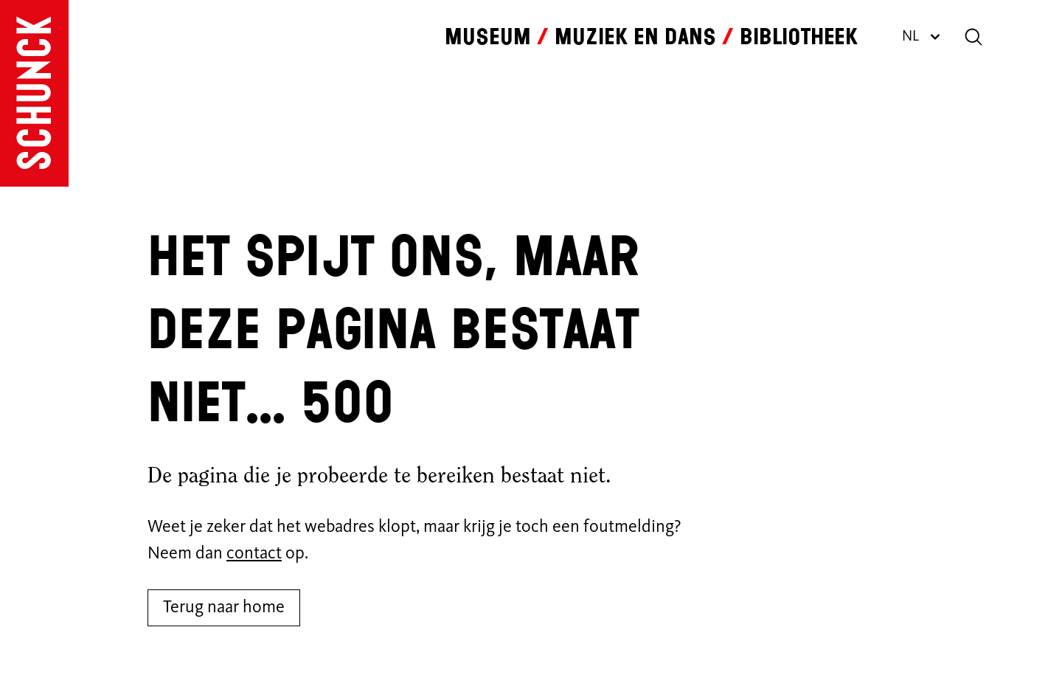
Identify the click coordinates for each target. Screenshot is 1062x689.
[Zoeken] (973, 37)
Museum (488, 37)
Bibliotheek (799, 37)
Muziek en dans (635, 37)
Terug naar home (224, 608)
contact (254, 554)
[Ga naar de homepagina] (34, 93)
